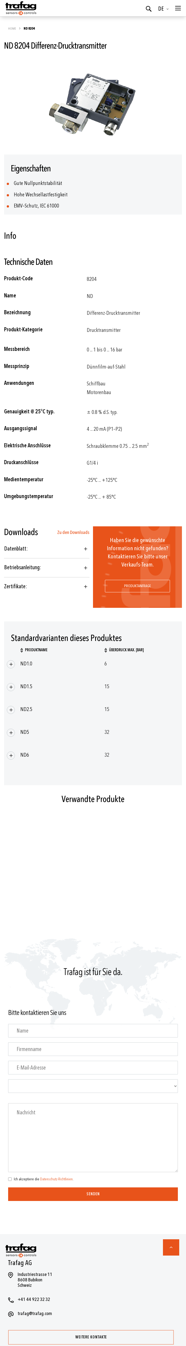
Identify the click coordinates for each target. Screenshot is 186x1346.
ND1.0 (26, 663)
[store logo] (20, 8)
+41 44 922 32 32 (34, 1299)
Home (12, 28)
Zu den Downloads (73, 532)
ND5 (24, 732)
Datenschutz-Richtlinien (56, 1179)
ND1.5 (26, 686)
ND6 (24, 755)
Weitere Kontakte (91, 1337)
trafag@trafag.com (35, 1313)
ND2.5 (26, 709)
